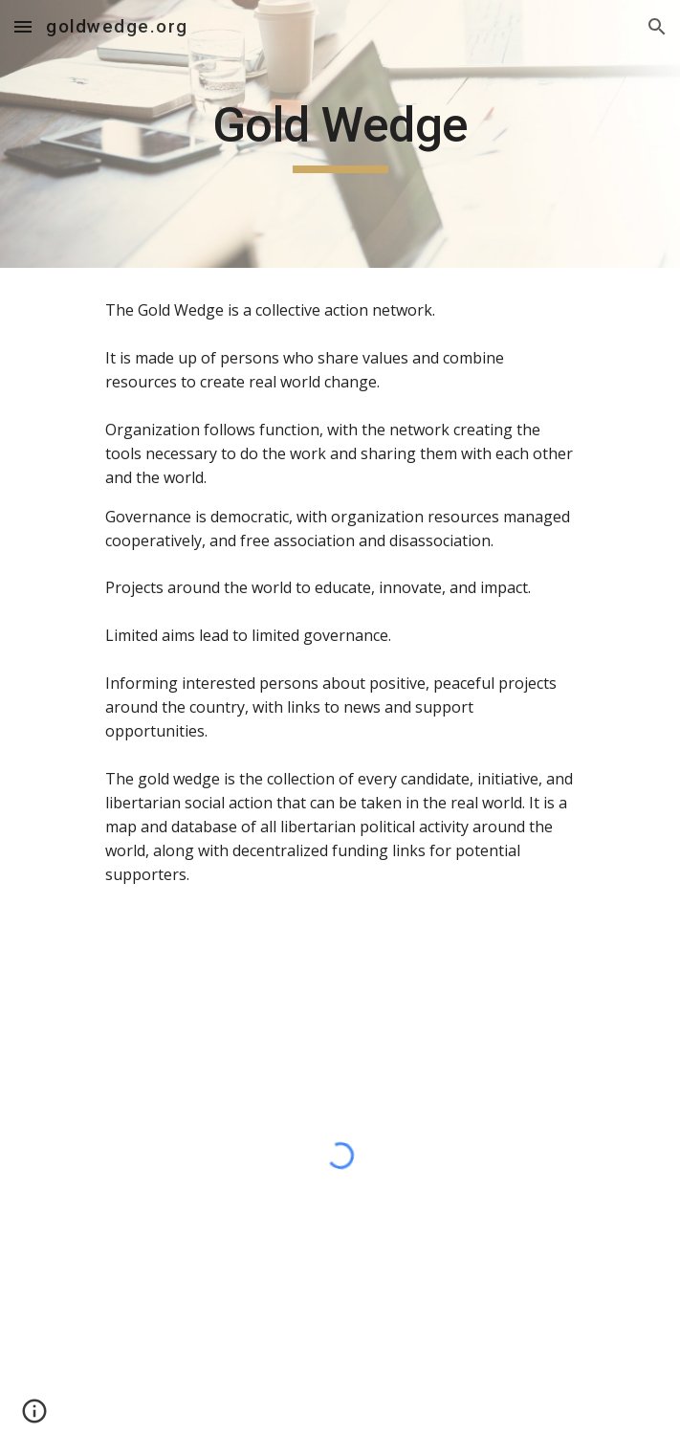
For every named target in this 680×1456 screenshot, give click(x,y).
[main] (340, 134)
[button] (23, 26)
